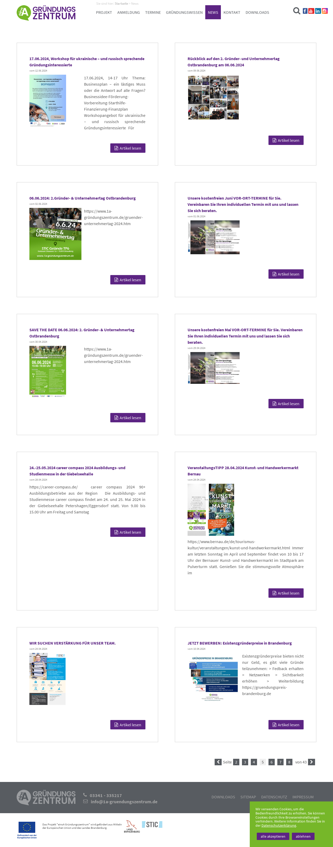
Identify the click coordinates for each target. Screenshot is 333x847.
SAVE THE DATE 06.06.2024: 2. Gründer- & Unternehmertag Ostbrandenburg (82, 333)
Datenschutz (274, 796)
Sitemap (248, 796)
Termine (153, 12)
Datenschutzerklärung (278, 825)
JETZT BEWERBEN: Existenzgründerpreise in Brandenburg (240, 643)
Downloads (257, 12)
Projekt (104, 12)
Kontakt (231, 12)
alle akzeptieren (273, 836)
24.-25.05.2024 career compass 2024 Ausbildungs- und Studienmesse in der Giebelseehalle (77, 470)
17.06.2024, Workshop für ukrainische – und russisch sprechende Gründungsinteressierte (86, 61)
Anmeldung (128, 12)
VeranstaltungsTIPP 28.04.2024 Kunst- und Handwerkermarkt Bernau (243, 470)
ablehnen (303, 836)
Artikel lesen (127, 148)
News (213, 12)
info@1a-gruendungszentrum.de (124, 802)
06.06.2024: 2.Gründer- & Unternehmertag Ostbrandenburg (82, 198)
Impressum (303, 796)
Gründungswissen (184, 12)
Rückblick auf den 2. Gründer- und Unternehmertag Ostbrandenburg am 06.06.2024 (234, 61)
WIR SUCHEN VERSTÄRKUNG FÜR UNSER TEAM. (72, 643)
